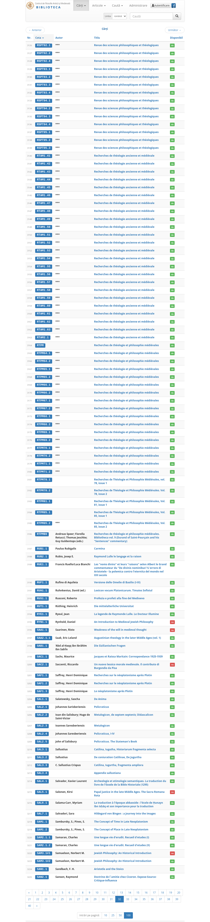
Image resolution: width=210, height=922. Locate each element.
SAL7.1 (42, 807)
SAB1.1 (42, 640)
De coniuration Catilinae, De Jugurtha (117, 751)
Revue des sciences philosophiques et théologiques (126, 45)
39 (176, 892)
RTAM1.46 (43, 194)
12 (113, 885)
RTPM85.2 (43, 519)
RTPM (40, 342)
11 (105, 885)
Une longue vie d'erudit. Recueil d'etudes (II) (122, 838)
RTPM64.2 (43, 358)
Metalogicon (102, 720)
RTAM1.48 (43, 209)
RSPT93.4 (43, 92)
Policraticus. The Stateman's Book (115, 735)
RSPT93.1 (43, 69)
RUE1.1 (42, 560)
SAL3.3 (42, 759)
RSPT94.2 (43, 108)
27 (78, 892)
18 (162, 885)
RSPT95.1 (43, 131)
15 (137, 885)
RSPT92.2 (43, 53)
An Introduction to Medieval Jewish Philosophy (123, 617)
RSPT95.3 (43, 147)
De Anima (100, 693)
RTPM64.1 (43, 350)
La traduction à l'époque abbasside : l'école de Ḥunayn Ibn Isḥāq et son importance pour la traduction (128, 798)
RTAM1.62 (43, 319)
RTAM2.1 (43, 334)
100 (128, 908)
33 (127, 892)
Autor (59, 38)
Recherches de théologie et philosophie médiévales (126, 342)
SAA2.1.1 (43, 633)
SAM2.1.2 (43, 839)
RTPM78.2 (43, 486)
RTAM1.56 (43, 272)
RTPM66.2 (43, 389)
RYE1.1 (42, 609)
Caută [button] (117, 5)
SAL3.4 (42, 767)
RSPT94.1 (43, 100)
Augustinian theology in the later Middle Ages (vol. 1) (127, 632)
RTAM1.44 (43, 178)
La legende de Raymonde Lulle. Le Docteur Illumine (126, 609)
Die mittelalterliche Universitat (114, 601)
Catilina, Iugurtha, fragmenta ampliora (118, 759)
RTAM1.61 (43, 311)
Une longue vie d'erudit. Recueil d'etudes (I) (121, 831)
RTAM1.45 (43, 186)
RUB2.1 (42, 552)
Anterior (35, 30)
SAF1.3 (42, 686)
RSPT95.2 (43, 139)
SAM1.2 (42, 823)
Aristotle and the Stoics (109, 862)
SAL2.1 (42, 701)
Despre (168, 918)
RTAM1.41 (43, 155)
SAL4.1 (42, 775)
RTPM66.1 (43, 381)
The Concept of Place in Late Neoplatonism (121, 823)
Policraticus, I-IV (104, 728)
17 (154, 885)
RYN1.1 (42, 617)
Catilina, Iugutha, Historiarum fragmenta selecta (125, 743)
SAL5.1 (42, 786)
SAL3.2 (42, 751)
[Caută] (177, 16)
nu (172, 617)
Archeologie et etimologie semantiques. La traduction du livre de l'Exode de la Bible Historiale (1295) (130, 776)
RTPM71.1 (43, 460)
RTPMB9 (42, 530)
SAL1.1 (42, 693)
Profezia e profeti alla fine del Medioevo (119, 593)
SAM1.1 (42, 815)
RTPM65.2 (43, 373)
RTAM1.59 (43, 295)
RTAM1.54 (43, 256)
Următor (174, 30)
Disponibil (176, 38)
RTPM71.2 (43, 467)
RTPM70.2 (43, 452)
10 (97, 885)
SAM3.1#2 (43, 854)
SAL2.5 (42, 736)
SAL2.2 (42, 709)
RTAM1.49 (43, 217)
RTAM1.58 (43, 287)
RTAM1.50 (43, 225)
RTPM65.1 (43, 366)
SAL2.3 (42, 720)
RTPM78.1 (43, 475)
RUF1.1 (42, 578)
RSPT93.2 (43, 76)
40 (29, 899)
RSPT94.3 (43, 116)
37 (160, 892)
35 (144, 892)
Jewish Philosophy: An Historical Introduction (122, 846)
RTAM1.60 (43, 303)
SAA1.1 (42, 625)
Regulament (143, 918)
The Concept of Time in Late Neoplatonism (121, 815)
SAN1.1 (42, 862)
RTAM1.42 (43, 162)
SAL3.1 (42, 743)
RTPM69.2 (43, 436)
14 (129, 885)
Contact (157, 918)
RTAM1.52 (43, 241)
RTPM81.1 (43, 497)
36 (152, 892)
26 (70, 892)
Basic (178, 918)
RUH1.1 (42, 586)
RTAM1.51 (43, 233)
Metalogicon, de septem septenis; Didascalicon (123, 709)
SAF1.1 (42, 670)
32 (119, 892)
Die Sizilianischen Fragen (109, 640)
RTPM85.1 (43, 508)
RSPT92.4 (43, 61)
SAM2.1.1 (43, 831)
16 (146, 885)
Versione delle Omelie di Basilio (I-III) (117, 578)
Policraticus (101, 701)
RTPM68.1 (43, 413)
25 (62, 892)
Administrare (138, 5)
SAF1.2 (42, 678)
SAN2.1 (42, 870)
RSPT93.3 (43, 84)
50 (120, 908)
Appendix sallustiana (107, 767)
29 (94, 892)
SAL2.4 (42, 728)
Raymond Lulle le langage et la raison (117, 552)
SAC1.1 (42, 651)
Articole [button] (99, 5)
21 (29, 892)
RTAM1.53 (43, 248)
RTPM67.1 (43, 397)
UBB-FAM (93, 918)
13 (121, 885)
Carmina (99, 544)
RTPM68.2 (43, 420)
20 (178, 885)
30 (103, 892)
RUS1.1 (42, 594)
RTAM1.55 (43, 264)
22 (37, 892)
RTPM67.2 (43, 405)
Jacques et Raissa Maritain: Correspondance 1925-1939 (128, 651)
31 (111, 892)
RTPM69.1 (43, 428)
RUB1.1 (42, 544)
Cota (39, 38)
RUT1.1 (42, 601)
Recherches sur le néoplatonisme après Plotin (123, 670)
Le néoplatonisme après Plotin (113, 685)
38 (168, 892)
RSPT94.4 (43, 123)
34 (135, 892)
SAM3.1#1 (43, 846)
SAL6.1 (42, 797)
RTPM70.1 (43, 444)
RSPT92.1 (43, 45)
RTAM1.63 (43, 327)
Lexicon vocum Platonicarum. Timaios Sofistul (123, 586)
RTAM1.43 (43, 170)
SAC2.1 (42, 659)
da (172, 45)
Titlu (97, 38)
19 (170, 885)
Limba (108, 16)
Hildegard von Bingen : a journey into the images (125, 807)
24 (54, 892)
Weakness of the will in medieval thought (120, 625)
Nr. (29, 38)
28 (86, 892)
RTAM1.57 (43, 280)
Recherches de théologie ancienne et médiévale (124, 154)
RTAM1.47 (43, 202)
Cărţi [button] (81, 5)
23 (46, 892)
